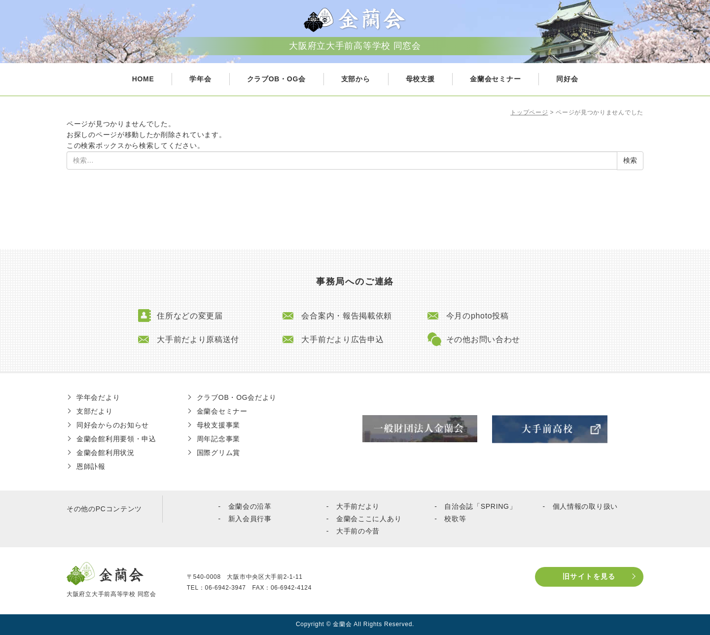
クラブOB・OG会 (276, 79)
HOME (143, 79)
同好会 (567, 79)
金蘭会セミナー (495, 79)
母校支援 (420, 79)
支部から (355, 79)
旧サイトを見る (589, 576)
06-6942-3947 (225, 587)
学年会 (200, 79)
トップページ (529, 112)
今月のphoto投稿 (477, 316)
